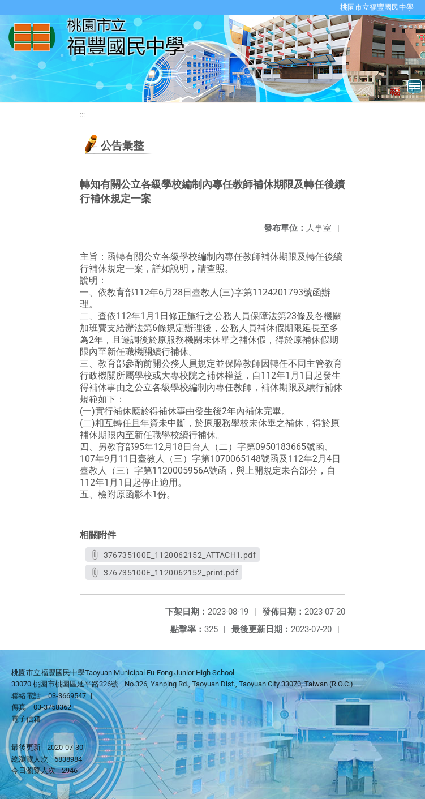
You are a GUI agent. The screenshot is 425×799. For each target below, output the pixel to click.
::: (82, 114)
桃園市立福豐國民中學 (377, 7)
